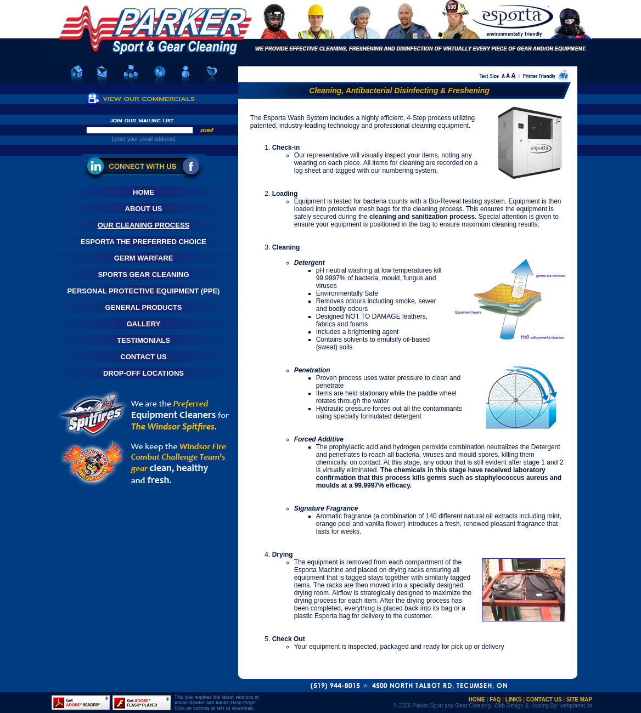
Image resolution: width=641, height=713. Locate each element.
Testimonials (143, 340)
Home (143, 192)
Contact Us (143, 357)
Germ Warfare (143, 258)
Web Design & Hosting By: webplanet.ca (543, 706)
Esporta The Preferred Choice (143, 241)
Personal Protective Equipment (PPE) (144, 291)
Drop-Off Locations (143, 373)
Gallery (144, 324)
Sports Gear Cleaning (143, 274)
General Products (143, 307)
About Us (143, 209)
